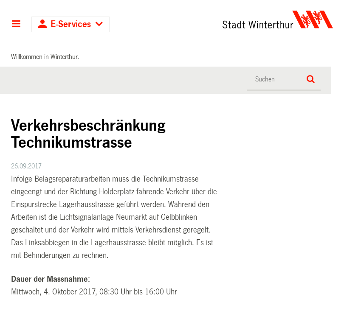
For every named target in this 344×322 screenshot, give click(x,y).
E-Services (70, 24)
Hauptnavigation (16, 25)
